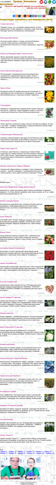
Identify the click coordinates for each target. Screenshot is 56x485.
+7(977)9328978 (5, 2)
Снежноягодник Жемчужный (11, 134)
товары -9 (21, 453)
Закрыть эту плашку (27, 483)
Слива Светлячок (7, 24)
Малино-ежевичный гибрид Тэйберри (15, 166)
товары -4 (30, 451)
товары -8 (12, 453)
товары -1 (3, 451)
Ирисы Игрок (5, 88)
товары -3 (21, 451)
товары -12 (50, 453)
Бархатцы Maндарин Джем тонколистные (16, 53)
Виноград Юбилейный (9, 38)
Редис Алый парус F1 (8, 148)
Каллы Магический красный (11, 71)
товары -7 (3, 453)
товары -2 (12, 451)
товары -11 (40, 453)
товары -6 (47, 451)
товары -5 (38, 451)
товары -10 (30, 453)
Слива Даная (5, 105)
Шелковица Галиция (8, 120)
